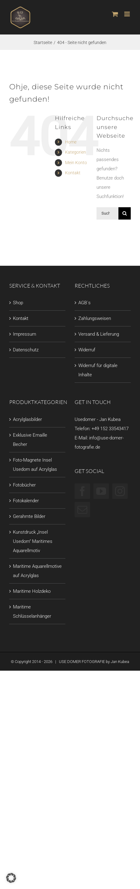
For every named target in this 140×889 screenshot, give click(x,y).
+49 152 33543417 (110, 428)
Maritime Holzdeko (32, 591)
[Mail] (82, 509)
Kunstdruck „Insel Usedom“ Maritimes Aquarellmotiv (32, 541)
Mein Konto (76, 162)
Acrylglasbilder (27, 419)
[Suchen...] (107, 213)
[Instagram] (120, 491)
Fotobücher (24, 485)
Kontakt (72, 172)
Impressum (24, 334)
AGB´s (84, 302)
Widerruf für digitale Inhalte (97, 370)
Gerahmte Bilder (29, 516)
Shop (18, 302)
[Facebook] (82, 491)
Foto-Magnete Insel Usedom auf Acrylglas (35, 464)
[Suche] (124, 213)
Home (70, 141)
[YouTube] (101, 491)
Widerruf (86, 350)
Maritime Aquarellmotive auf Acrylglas (37, 571)
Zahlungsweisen (94, 318)
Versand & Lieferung (98, 334)
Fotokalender (26, 500)
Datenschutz (26, 350)
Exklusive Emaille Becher (30, 439)
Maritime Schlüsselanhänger (32, 611)
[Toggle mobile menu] (127, 14)
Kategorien (75, 152)
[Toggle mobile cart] (115, 14)
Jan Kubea (120, 661)
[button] (11, 878)
